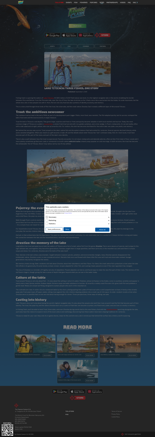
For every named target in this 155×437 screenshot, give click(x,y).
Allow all (102, 230)
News (102, 2)
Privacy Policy (68, 213)
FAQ (129, 2)
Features (93, 2)
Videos (122, 2)
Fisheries (83, 2)
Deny (67, 229)
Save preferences (54, 229)
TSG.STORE (59, 2)
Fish (76, 2)
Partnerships (112, 2)
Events (69, 2)
